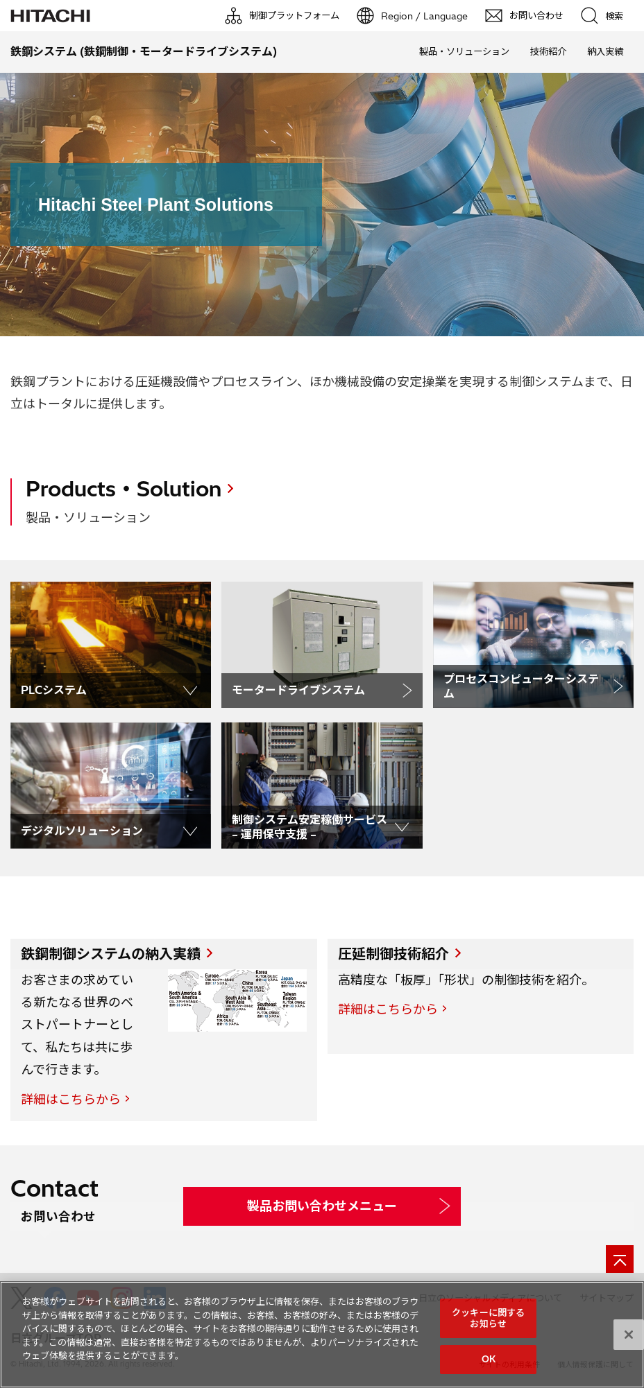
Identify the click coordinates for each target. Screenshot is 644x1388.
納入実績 (605, 51)
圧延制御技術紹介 (393, 953)
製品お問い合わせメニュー (322, 1206)
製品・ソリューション (464, 51)
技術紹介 (548, 51)
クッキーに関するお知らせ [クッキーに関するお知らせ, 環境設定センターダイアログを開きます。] (488, 1318)
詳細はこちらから (71, 1099)
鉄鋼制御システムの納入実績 (111, 953)
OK (488, 1358)
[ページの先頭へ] (620, 1259)
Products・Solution (123, 489)
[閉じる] (628, 1334)
